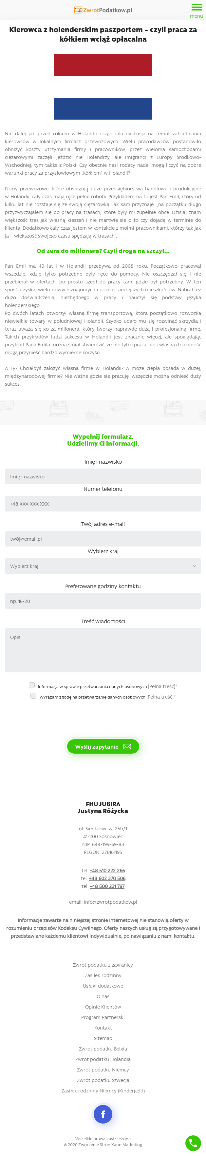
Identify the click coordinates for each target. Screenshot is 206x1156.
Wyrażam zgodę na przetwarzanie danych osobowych (108, 696)
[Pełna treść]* (163, 686)
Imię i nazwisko (103, 461)
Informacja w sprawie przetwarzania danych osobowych (108, 686)
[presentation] (54, 716)
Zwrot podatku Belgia (103, 1048)
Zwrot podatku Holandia (103, 1059)
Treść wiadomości (103, 621)
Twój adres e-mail (103, 523)
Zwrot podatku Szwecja (103, 1080)
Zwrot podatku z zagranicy (103, 964)
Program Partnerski (103, 1017)
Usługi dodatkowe (103, 985)
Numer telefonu (103, 488)
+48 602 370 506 (107, 878)
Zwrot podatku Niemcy (103, 1069)
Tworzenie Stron (94, 1144)
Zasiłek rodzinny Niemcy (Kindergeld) (103, 1090)
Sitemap (103, 1038)
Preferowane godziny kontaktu (103, 585)
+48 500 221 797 (107, 886)
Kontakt (103, 1027)
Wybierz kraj (103, 550)
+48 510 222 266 (107, 870)
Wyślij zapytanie (103, 746)
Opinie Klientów (103, 1006)
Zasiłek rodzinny (103, 975)
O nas (103, 996)
